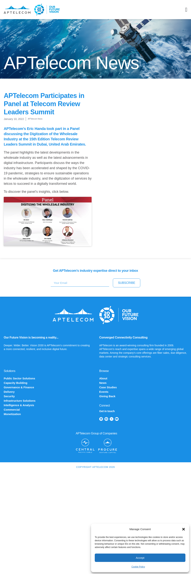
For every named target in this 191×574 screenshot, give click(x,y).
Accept (140, 557)
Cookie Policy (138, 566)
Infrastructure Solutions (19, 400)
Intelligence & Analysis (19, 405)
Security (9, 396)
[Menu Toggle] (186, 9)
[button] (183, 529)
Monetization (12, 414)
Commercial (12, 409)
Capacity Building (15, 382)
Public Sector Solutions (19, 378)
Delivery (9, 391)
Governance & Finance (19, 387)
